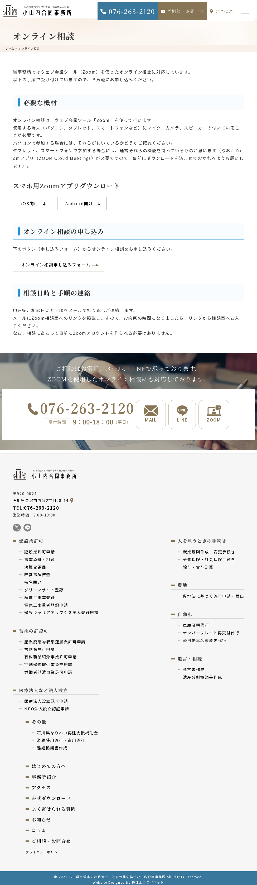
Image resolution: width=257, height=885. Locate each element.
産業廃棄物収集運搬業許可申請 (54, 639)
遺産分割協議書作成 (202, 674)
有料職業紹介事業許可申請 (50, 654)
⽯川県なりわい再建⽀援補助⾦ (67, 730)
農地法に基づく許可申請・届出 (213, 593)
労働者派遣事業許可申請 (48, 669)
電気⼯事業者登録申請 (46, 602)
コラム (39, 827)
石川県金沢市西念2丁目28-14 (41, 497)
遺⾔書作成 (194, 666)
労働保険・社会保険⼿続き (209, 556)
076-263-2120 (127, 11)
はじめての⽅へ (49, 763)
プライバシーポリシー (43, 849)
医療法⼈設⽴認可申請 (46, 698)
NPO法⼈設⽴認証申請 (46, 706)
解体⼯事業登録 (39, 594)
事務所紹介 (44, 774)
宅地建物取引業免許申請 (48, 661)
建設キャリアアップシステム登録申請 (61, 609)
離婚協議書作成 (52, 745)
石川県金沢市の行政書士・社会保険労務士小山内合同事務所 (117, 874)
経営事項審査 (37, 571)
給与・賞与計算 (198, 564)
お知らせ (41, 816)
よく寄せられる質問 (54, 805)
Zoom (103, 120)
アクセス (221, 11)
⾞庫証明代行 (196, 622)
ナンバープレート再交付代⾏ (211, 630)
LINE (182, 414)
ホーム (9, 48)
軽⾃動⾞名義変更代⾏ (205, 637)
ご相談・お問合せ (182, 11)
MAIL (151, 414)
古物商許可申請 (39, 646)
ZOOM (214, 414)
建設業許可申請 (39, 549)
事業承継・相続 (39, 556)
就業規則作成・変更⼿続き (209, 549)
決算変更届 (35, 564)
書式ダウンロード (51, 795)
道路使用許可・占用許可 (61, 737)
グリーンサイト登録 (43, 587)
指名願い (33, 579)
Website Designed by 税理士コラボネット (128, 879)
